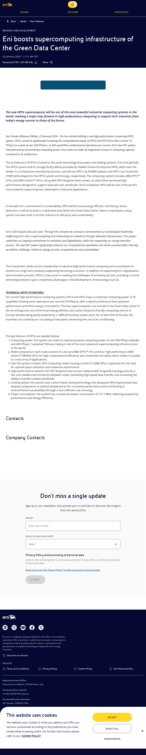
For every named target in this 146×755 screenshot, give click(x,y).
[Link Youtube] (23, 627)
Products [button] (122, 12)
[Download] (20, 62)
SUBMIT (35, 579)
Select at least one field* (39, 536)
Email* (29, 517)
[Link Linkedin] (5, 627)
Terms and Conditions (18, 668)
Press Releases (37, 21)
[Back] (8, 21)
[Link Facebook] (32, 627)
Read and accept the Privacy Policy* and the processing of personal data (63, 570)
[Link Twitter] (41, 627)
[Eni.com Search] (134, 4)
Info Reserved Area (123, 668)
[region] (73, 731)
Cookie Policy (85, 668)
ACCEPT (112, 717)
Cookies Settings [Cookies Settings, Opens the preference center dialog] (112, 738)
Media (23, 21)
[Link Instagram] (14, 627)
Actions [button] (73, 12)
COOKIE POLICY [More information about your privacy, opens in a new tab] (31, 736)
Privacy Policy (50, 668)
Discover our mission (17, 655)
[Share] (48, 62)
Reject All (112, 728)
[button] (8, 4)
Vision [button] (24, 12)
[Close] (142, 730)
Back (13, 21)
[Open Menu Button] (141, 4)
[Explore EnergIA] (72, 4)
